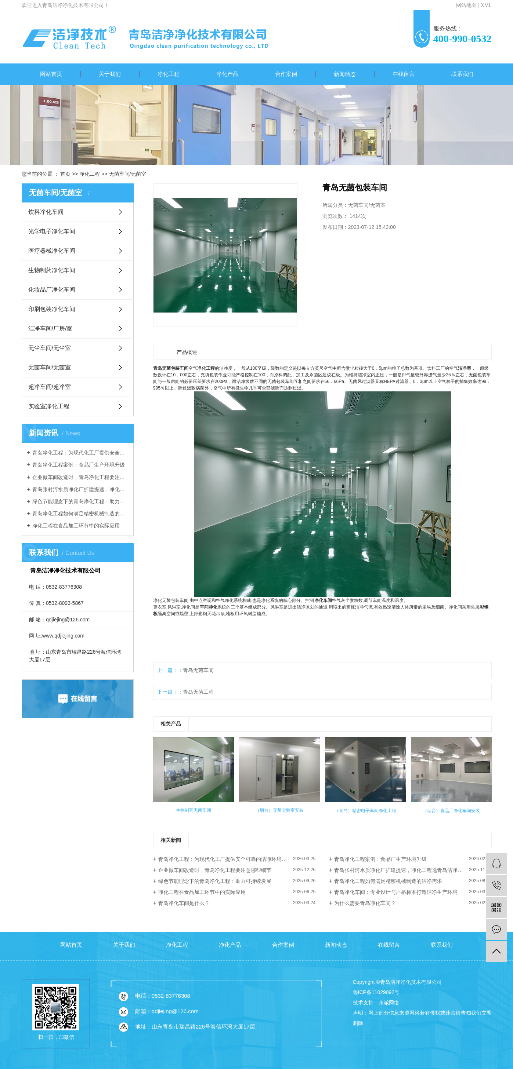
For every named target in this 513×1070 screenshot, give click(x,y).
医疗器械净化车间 (51, 251)
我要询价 (345, 251)
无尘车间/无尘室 (49, 348)
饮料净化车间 (46, 212)
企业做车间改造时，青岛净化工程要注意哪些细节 (80, 477)
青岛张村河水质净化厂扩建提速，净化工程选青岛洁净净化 (80, 489)
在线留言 (404, 74)
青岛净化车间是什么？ (184, 903)
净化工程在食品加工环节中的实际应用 (76, 526)
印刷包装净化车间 (51, 309)
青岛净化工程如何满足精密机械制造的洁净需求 (80, 513)
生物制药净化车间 (51, 270)
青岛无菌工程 (198, 692)
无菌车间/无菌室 (128, 174)
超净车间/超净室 (49, 387)
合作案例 (286, 74)
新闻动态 (345, 74)
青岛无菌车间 (198, 670)
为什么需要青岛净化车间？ (365, 903)
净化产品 (227, 74)
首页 (65, 174)
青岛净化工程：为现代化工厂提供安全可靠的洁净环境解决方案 (80, 453)
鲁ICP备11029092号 (376, 992)
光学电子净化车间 (51, 231)
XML (486, 5)
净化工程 (169, 74)
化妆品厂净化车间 (51, 289)
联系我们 (462, 74)
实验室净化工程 (48, 406)
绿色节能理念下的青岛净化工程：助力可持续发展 (80, 501)
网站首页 (51, 74)
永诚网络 (389, 1002)
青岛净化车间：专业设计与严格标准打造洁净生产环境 (396, 892)
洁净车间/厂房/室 (50, 328)
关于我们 (110, 74)
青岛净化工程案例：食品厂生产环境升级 (78, 465)
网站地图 (466, 5)
